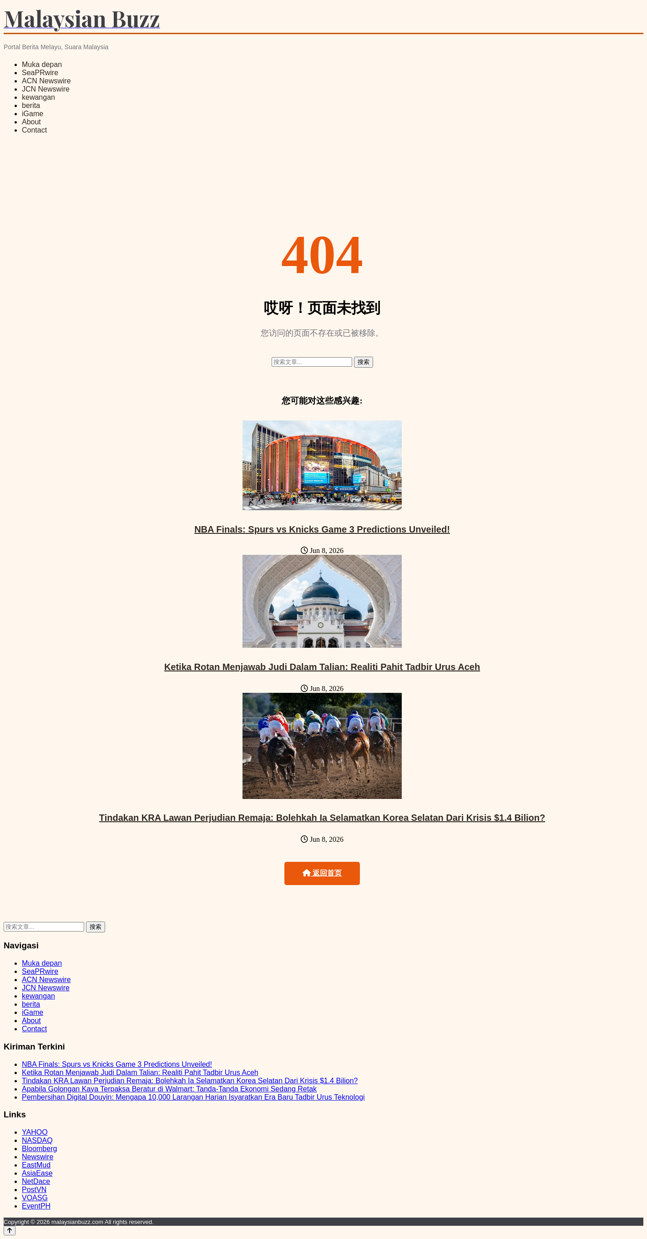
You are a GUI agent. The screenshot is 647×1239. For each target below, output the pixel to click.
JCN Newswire (46, 89)
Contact (34, 130)
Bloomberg (39, 1148)
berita (31, 105)
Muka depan (42, 64)
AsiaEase (37, 1173)
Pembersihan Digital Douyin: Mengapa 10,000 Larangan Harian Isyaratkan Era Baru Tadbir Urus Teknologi (193, 1097)
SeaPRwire (40, 73)
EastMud (36, 1165)
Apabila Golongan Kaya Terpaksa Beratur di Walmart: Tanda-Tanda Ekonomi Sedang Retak (169, 1089)
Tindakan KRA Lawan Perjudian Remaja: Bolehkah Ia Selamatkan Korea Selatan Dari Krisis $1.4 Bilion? (322, 818)
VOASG (35, 1198)
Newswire (37, 1157)
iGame (32, 114)
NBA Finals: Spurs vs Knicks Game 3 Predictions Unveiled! (322, 529)
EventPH (36, 1206)
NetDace (36, 1181)
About (31, 122)
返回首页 (322, 873)
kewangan (38, 97)
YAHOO (35, 1132)
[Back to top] (9, 1230)
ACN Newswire (46, 81)
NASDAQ (37, 1140)
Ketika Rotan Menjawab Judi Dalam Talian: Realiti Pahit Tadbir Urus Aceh (322, 667)
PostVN (34, 1189)
